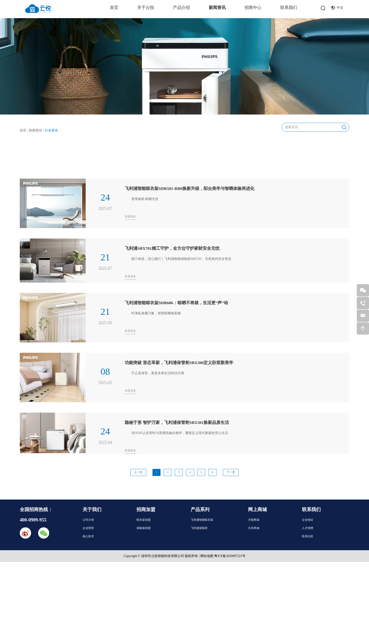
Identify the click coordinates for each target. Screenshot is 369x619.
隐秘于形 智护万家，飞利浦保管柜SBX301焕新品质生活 (177, 422)
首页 (114, 7)
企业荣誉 (88, 527)
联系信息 (307, 535)
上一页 (136, 472)
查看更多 (130, 216)
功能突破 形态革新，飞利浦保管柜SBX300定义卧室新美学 (179, 362)
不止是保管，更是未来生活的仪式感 (157, 372)
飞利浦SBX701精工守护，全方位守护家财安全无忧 (172, 248)
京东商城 (253, 527)
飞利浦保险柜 (199, 527)
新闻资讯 (217, 7)
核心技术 (88, 535)
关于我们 (92, 509)
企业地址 (307, 519)
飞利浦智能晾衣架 (202, 519)
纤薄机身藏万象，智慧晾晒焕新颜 (156, 313)
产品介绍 (181, 7)
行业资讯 (51, 129)
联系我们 (288, 7)
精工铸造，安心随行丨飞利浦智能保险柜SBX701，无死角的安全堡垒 (181, 258)
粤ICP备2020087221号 (230, 555)
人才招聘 (307, 527)
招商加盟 (145, 509)
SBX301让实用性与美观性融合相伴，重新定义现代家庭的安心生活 (179, 432)
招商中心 (253, 7)
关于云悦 (145, 7)
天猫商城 (253, 519)
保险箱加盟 (143, 527)
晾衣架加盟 (143, 519)
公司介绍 (88, 519)
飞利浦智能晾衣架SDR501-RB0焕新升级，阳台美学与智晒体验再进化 (190, 188)
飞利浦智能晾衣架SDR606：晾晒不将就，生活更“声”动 (177, 302)
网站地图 (206, 555)
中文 (337, 8)
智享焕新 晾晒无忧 (145, 198)
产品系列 (200, 509)
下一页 (232, 472)
